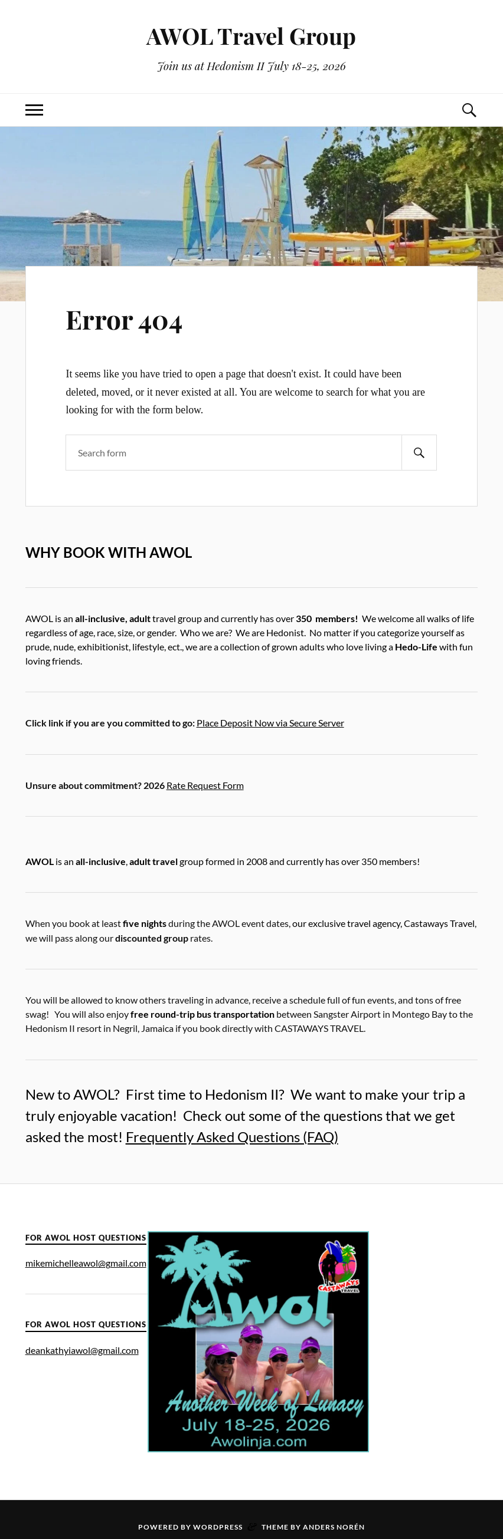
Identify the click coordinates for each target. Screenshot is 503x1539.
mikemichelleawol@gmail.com (85, 1262)
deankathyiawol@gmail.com (82, 1350)
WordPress (218, 1526)
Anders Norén (334, 1526)
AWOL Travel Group (251, 36)
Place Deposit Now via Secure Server (270, 722)
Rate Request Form (205, 785)
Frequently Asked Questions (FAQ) (232, 1136)
